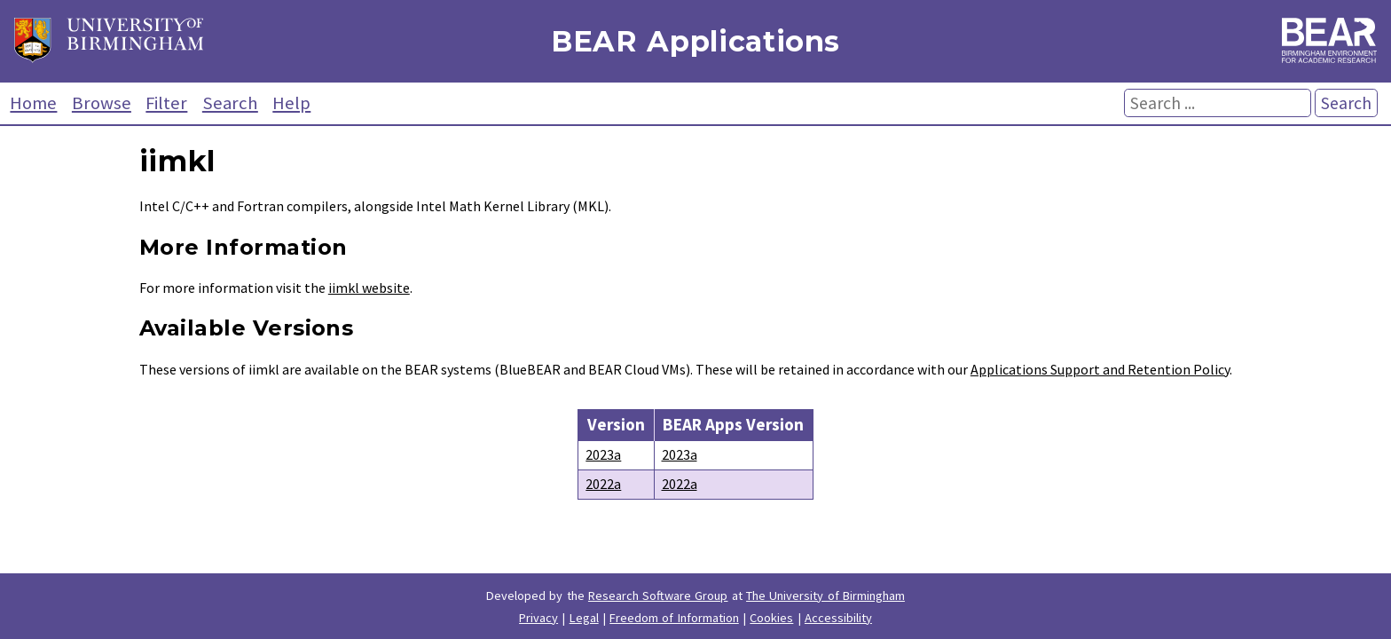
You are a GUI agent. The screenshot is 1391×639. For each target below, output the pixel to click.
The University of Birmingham (825, 596)
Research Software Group (658, 596)
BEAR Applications (695, 41)
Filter (166, 102)
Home (33, 102)
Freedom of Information (674, 618)
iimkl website (369, 287)
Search (230, 102)
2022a (603, 484)
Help (291, 102)
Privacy (538, 618)
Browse (101, 102)
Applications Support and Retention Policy (1100, 369)
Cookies (771, 618)
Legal (584, 618)
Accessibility (838, 618)
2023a (603, 454)
